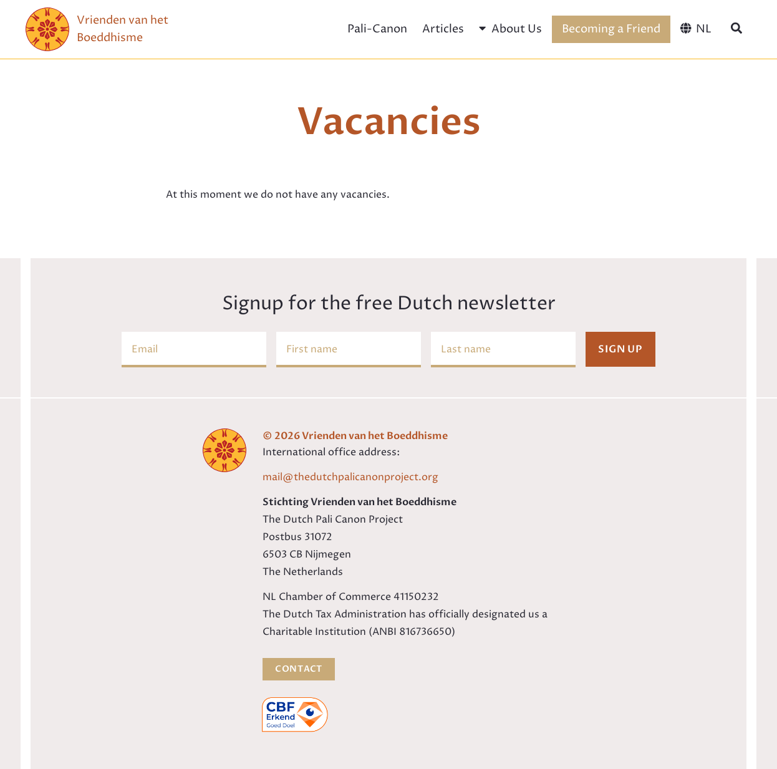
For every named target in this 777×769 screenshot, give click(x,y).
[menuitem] (696, 29)
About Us (510, 29)
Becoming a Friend (611, 29)
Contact (298, 669)
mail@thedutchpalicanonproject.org (350, 477)
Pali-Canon (377, 29)
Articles (443, 29)
